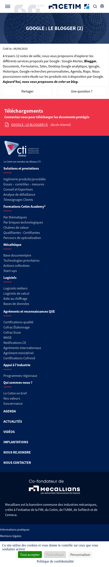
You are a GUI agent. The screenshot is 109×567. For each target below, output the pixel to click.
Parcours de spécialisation (22, 238)
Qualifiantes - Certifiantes (21, 232)
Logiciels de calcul (16, 293)
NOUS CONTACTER (17, 462)
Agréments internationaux (22, 348)
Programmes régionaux (20, 375)
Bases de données (16, 303)
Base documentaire (17, 255)
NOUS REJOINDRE (17, 452)
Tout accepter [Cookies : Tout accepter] (30, 554)
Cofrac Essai (12, 332)
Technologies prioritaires (21, 260)
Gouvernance (13, 403)
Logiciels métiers (15, 288)
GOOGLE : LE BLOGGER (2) (29, 124)
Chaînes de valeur (16, 227)
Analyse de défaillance (19, 194)
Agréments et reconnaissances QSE (29, 311)
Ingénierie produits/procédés (24, 179)
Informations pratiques (14, 529)
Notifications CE (14, 342)
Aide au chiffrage (15, 298)
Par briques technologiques (23, 222)
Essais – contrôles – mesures (23, 184)
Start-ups (10, 271)
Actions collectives (16, 265)
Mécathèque (12, 244)
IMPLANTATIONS (15, 442)
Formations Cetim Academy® (24, 206)
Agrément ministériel (18, 353)
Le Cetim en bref (15, 393)
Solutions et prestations (21, 168)
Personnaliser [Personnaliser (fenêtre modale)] (80, 554)
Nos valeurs (11, 398)
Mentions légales (10, 536)
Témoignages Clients (18, 199)
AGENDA (9, 411)
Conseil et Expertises (18, 189)
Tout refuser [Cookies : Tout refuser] (55, 554)
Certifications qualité (18, 322)
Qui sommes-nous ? (17, 382)
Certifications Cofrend (19, 358)
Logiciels (9, 277)
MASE (7, 337)
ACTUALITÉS (12, 421)
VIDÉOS (9, 432)
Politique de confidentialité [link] (55, 561)
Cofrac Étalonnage (16, 327)
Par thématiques (15, 217)
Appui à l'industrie (16, 365)
